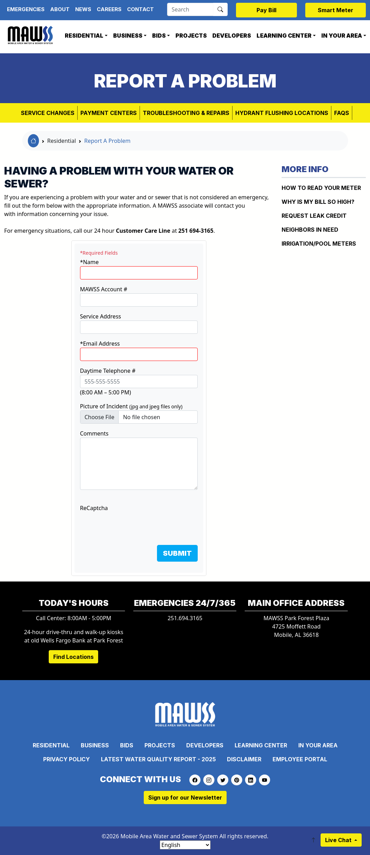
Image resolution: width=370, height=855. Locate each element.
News (83, 9)
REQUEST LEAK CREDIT (314, 215)
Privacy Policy (66, 759)
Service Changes (47, 112)
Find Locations (73, 656)
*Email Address (100, 343)
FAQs (341, 112)
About (60, 9)
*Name (89, 262)
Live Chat (339, 840)
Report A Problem (107, 141)
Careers (109, 9)
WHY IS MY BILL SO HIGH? (318, 201)
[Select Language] (185, 844)
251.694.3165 (184, 618)
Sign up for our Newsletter (185, 797)
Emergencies (26, 9)
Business (127, 35)
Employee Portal (300, 759)
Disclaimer (244, 759)
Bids (159, 35)
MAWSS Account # (103, 289)
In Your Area (341, 35)
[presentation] (133, 525)
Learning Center (284, 35)
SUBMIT (177, 553)
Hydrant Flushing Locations (281, 112)
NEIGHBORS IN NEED (310, 229)
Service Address (100, 316)
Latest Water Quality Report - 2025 (158, 759)
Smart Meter (335, 10)
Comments (94, 433)
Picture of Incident (131, 406)
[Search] (190, 9)
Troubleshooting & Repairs (186, 112)
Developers (231, 35)
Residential (84, 35)
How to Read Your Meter (321, 187)
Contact (140, 9)
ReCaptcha (94, 508)
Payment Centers (108, 112)
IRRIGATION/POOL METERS (319, 243)
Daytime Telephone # (108, 371)
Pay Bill (266, 10)
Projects (191, 35)
